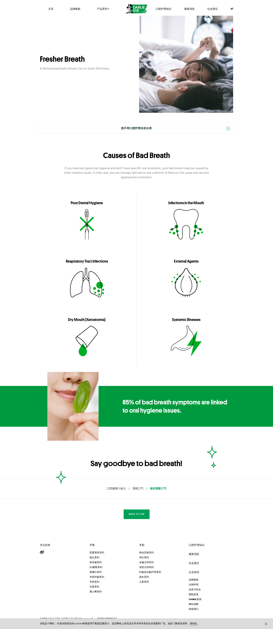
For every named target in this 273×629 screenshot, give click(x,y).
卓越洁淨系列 (146, 562)
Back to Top (136, 514)
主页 (50, 8)
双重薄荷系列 (96, 552)
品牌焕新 (75, 8)
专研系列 (94, 581)
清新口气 (137, 488)
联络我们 (193, 609)
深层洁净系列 (146, 567)
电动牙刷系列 (146, 552)
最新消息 (189, 8)
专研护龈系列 (96, 577)
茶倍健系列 (95, 562)
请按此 (193, 624)
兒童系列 (94, 586)
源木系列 (144, 577)
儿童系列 (144, 581)
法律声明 (193, 584)
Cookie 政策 (195, 599)
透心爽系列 (95, 591)
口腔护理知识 (163, 8)
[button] (266, 624)
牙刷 (141, 544)
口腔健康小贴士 (116, 488)
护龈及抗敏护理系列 (150, 572)
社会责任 (212, 8)
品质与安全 (195, 589)
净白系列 (144, 557)
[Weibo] (232, 8)
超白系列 (94, 557)
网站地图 (193, 604)
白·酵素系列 (95, 567)
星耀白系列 (95, 572)
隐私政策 (193, 594)
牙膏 (92, 544)
